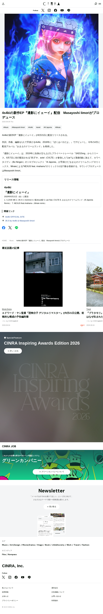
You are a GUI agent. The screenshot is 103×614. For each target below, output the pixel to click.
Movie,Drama (28, 545)
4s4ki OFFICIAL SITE (15, 217)
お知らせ (5, 596)
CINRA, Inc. (13, 566)
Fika (4, 554)
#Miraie (57, 127)
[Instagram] (49, 10)
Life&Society (58, 545)
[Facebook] (55, 10)
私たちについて (7, 588)
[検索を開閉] (96, 4)
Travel (77, 545)
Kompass (12, 554)
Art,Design (15, 545)
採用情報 (5, 592)
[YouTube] (62, 11)
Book (47, 545)
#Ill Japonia (48, 127)
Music (12, 241)
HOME (4, 241)
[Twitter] (42, 10)
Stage (40, 545)
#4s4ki (30, 127)
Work (69, 545)
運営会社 (55, 588)
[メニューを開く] (100, 4)
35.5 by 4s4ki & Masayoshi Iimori (20, 221)
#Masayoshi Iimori (18, 127)
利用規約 (55, 600)
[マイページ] (3, 4)
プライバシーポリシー (10, 600)
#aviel (38, 127)
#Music (5, 127)
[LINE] (68, 10)
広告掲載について (58, 592)
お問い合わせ (56, 596)
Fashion (85, 545)
